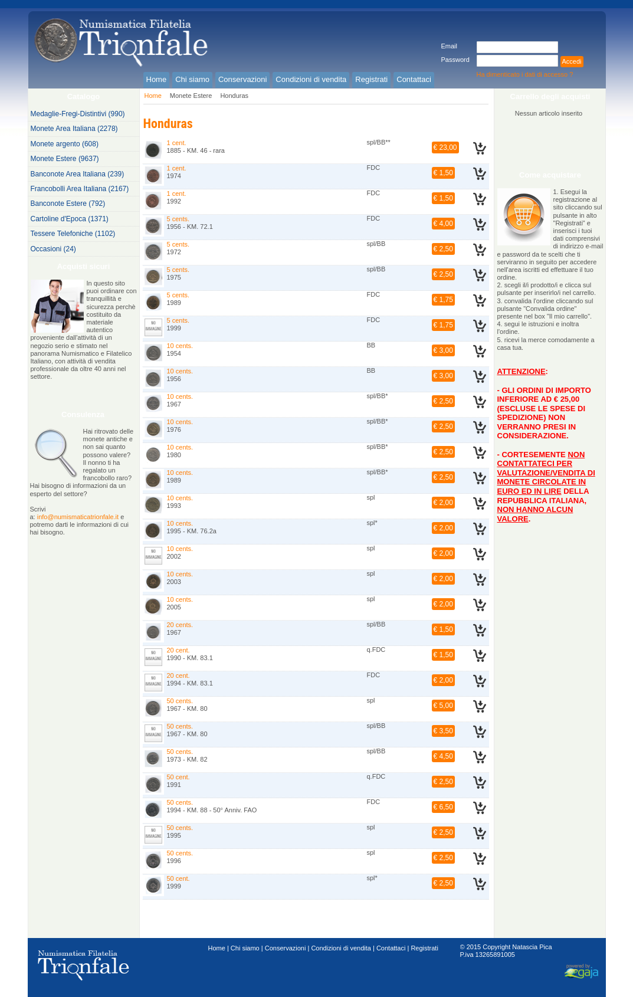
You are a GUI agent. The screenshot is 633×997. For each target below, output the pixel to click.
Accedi (572, 61)
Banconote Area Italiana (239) (77, 174)
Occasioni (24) (53, 249)
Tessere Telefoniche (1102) (73, 233)
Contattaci (391, 948)
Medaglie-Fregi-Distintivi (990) (78, 114)
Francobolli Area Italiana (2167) (80, 189)
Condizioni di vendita (341, 948)
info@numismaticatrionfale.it (78, 516)
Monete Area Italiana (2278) (74, 128)
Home (153, 95)
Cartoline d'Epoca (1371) (70, 219)
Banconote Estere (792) (68, 203)
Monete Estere (191, 95)
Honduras (234, 95)
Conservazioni (285, 948)
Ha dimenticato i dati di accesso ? (525, 74)
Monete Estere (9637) (65, 159)
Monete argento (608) (65, 144)
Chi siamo (245, 948)
